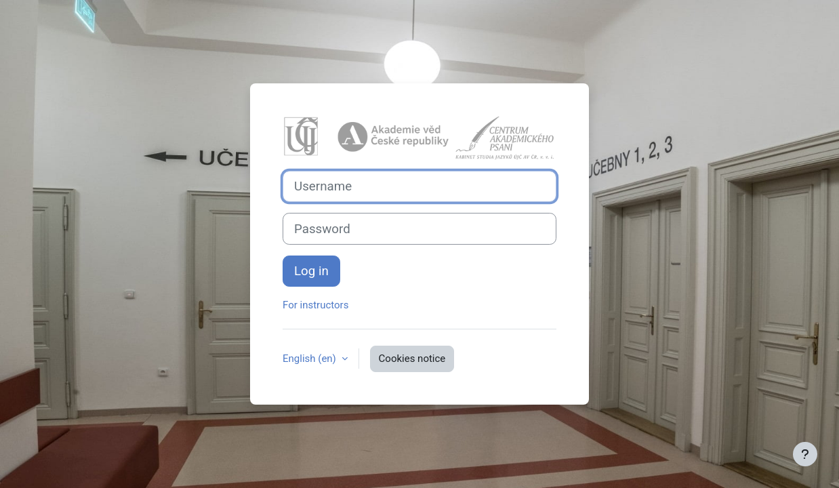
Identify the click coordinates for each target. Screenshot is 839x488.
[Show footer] (805, 454)
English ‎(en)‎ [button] (311, 358)
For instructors (315, 305)
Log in (311, 271)
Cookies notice (412, 358)
